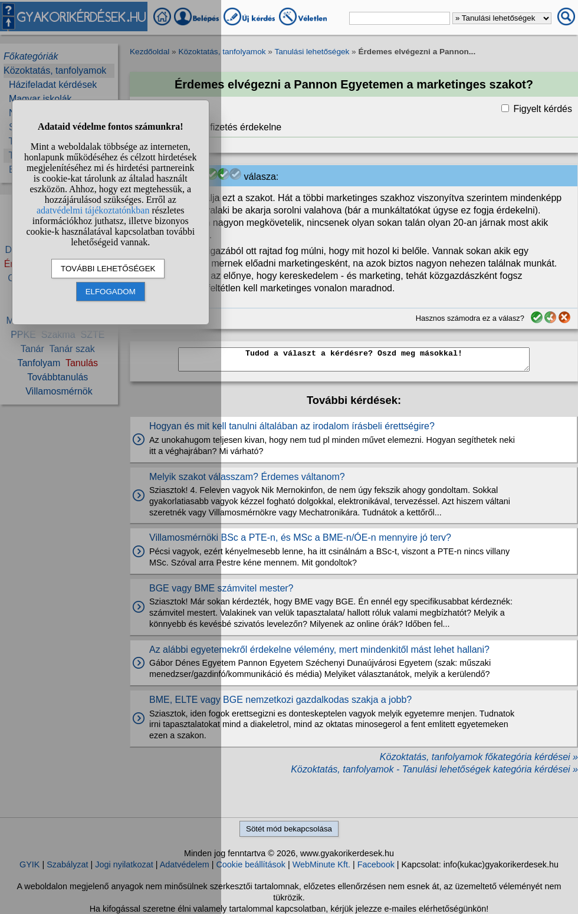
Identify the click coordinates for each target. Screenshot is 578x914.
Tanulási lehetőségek (311, 51)
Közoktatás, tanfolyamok (221, 51)
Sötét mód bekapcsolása (289, 828)
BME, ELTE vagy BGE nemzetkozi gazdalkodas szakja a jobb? (280, 700)
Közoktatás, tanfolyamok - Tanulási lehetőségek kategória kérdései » (434, 769)
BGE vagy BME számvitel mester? (221, 588)
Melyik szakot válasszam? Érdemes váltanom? (247, 477)
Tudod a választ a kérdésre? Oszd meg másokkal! (354, 359)
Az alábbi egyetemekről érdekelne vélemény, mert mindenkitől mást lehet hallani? (319, 650)
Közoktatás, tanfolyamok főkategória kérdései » (479, 757)
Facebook (376, 864)
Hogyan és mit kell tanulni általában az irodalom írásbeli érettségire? (292, 426)
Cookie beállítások (250, 864)
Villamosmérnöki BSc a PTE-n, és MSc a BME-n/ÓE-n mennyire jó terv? (300, 537)
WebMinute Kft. (321, 864)
